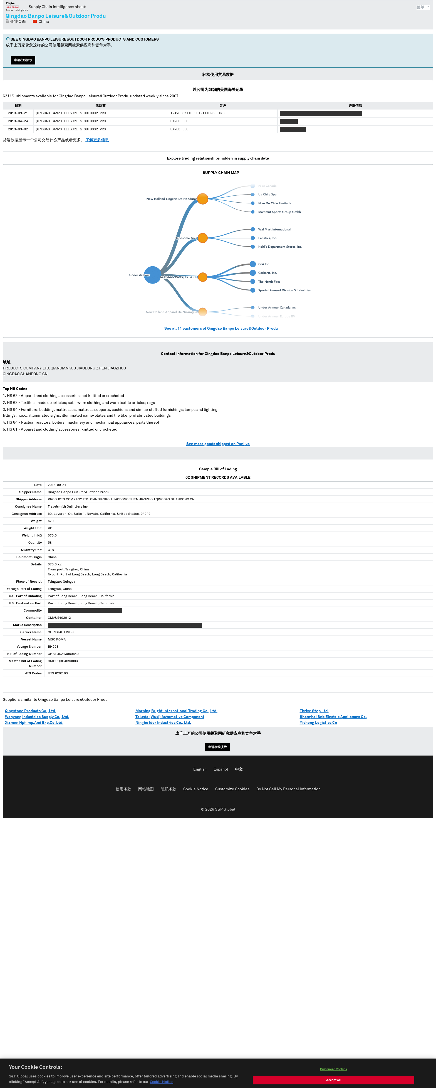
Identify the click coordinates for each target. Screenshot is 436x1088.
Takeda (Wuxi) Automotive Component (169, 717)
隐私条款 (168, 789)
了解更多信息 (97, 140)
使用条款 (123, 789)
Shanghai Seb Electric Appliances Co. (333, 717)
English (200, 769)
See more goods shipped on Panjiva (218, 444)
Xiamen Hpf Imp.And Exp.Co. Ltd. (34, 723)
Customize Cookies (232, 789)
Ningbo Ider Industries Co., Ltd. (163, 723)
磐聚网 (17, 6)
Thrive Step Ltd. (314, 711)
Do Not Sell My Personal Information (288, 789)
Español (221, 769)
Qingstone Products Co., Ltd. (30, 711)
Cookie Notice (195, 789)
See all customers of (221, 329)
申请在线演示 (23, 60)
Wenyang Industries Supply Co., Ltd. (37, 717)
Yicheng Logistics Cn (318, 723)
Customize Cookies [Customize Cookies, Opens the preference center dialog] (333, 1074)
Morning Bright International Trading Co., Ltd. (176, 711)
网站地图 (146, 789)
